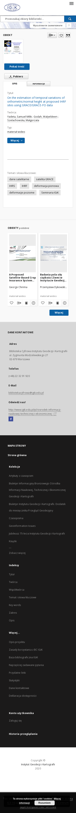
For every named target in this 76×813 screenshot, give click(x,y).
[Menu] (71, 3)
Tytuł (12, 574)
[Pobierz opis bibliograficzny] (18, 303)
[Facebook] (11, 419)
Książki (13, 541)
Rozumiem (44, 802)
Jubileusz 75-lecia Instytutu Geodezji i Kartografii (37, 533)
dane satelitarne (19, 179)
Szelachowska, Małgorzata (23, 120)
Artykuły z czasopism (21, 475)
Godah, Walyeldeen (45, 116)
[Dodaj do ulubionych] (61, 35)
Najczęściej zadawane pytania (26, 665)
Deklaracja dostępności (23, 695)
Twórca (13, 582)
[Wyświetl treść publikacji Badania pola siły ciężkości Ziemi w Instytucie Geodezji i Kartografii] (57, 303)
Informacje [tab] (39, 83)
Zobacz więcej (17, 553)
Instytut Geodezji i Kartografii (38, 764)
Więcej (59, 312)
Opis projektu (17, 642)
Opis (11, 620)
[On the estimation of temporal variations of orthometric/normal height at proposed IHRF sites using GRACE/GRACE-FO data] (13, 47)
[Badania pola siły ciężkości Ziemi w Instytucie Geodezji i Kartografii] (53, 253)
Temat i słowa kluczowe (22, 597)
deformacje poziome (21, 192)
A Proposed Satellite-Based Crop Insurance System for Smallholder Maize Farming (22, 277)
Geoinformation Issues (22, 526)
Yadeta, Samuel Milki (19, 116)
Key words (15, 605)
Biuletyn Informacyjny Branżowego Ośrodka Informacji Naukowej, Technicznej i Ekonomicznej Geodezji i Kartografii (37, 490)
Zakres (13, 612)
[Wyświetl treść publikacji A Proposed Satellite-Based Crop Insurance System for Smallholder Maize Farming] (26, 303)
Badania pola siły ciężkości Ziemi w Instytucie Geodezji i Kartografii (53, 277)
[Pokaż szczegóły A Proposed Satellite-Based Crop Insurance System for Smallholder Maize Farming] (33, 303)
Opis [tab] (14, 83)
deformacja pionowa (46, 186)
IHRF (24, 186)
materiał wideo (16, 132)
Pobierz (15, 76)
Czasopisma (16, 518)
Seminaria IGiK (50, 192)
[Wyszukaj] (70, 19)
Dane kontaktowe (19, 688)
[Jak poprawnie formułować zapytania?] (69, 25)
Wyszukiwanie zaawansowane (47, 25)
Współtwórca (16, 589)
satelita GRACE (45, 179)
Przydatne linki (17, 672)
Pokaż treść (17, 66)
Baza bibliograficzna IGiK (23, 657)
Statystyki (14, 680)
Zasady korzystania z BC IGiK (26, 649)
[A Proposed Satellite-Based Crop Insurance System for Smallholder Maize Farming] (22, 253)
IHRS (12, 186)
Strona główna (17, 455)
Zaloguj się (15, 720)
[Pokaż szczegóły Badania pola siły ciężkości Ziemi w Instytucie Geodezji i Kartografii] (64, 303)
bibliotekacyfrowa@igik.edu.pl (26, 392)
